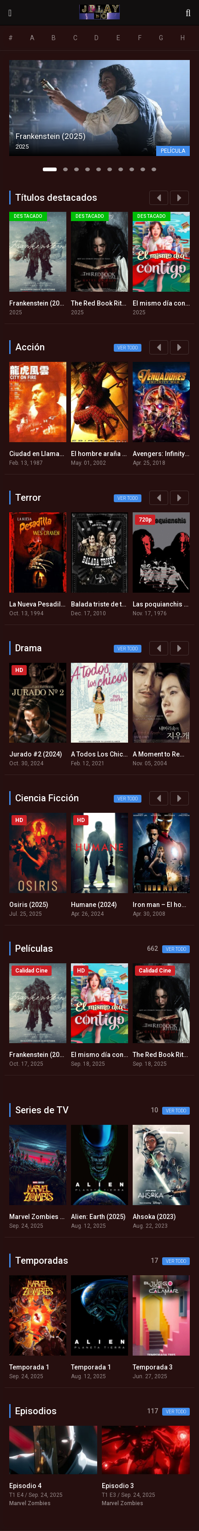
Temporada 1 (29, 1367)
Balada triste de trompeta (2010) (119, 604)
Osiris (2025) (28, 904)
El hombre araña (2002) (106, 453)
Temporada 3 (153, 1367)
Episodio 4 (25, 1485)
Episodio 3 (118, 1485)
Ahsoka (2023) (154, 1216)
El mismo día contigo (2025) (113, 1054)
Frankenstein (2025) (39, 303)
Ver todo (127, 347)
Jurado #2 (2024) (35, 754)
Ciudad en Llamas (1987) (46, 453)
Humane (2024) (94, 904)
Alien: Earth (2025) (98, 1216)
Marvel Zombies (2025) (44, 1216)
